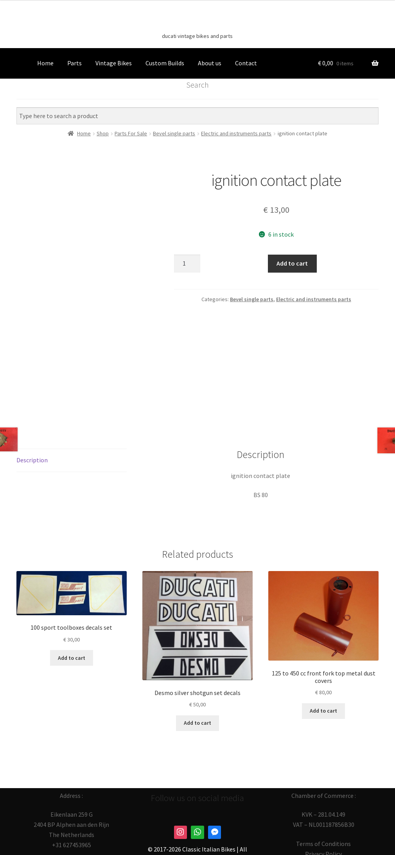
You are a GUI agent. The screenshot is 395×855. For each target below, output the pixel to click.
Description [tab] (32, 416)
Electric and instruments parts (313, 299)
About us (209, 63)
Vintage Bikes (113, 63)
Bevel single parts (251, 299)
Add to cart (292, 263)
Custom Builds (164, 63)
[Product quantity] (187, 264)
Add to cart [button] (71, 614)
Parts (74, 63)
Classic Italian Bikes (197, 24)
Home (45, 63)
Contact (246, 63)
